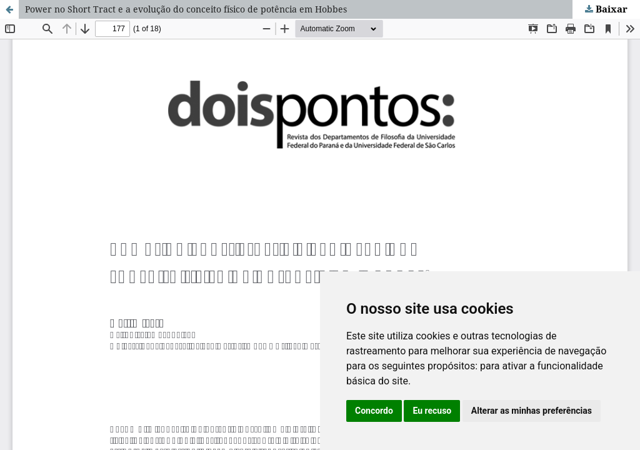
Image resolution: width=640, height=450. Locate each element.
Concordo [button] (374, 411)
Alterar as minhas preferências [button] (531, 411)
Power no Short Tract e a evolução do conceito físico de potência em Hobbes (186, 9)
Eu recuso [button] (431, 411)
